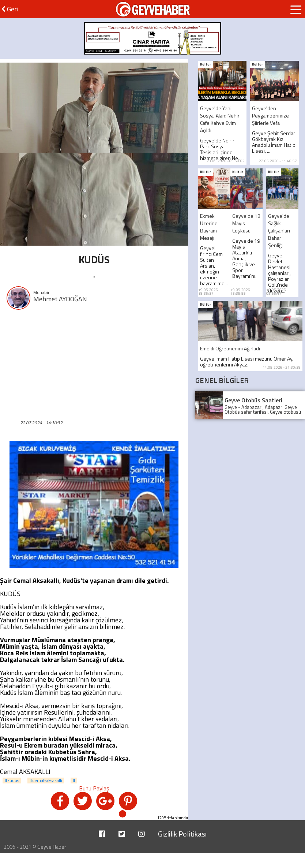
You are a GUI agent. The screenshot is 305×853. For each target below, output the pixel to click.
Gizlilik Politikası (182, 833)
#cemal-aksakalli (45, 780)
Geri (9, 9)
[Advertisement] (94, 364)
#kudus (11, 780)
